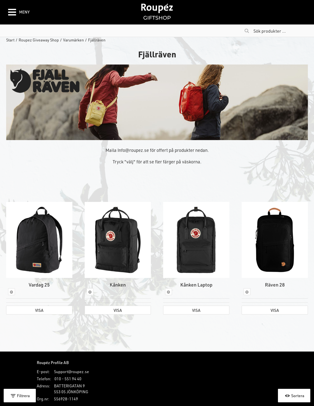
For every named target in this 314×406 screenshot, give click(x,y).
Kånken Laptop (196, 284)
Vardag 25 (39, 284)
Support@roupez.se (71, 371)
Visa (39, 310)
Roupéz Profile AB (53, 362)
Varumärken (73, 39)
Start (10, 39)
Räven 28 (275, 284)
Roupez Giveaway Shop (39, 39)
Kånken (118, 284)
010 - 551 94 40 (67, 378)
